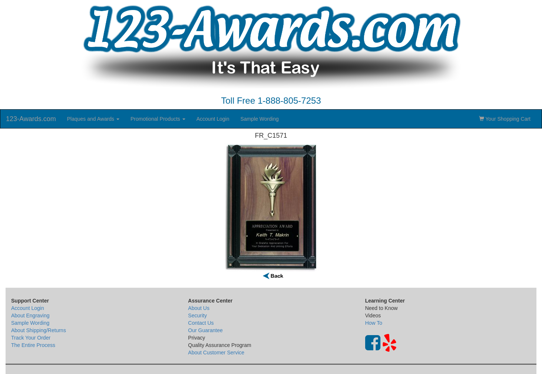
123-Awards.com (31, 119)
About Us (198, 308)
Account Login (212, 119)
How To (373, 323)
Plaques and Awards (93, 119)
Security (197, 315)
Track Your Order (30, 338)
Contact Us (201, 323)
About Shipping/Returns (38, 330)
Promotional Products (157, 119)
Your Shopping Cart (505, 119)
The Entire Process (33, 345)
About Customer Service (216, 352)
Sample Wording (259, 119)
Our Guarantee (205, 330)
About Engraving (30, 315)
